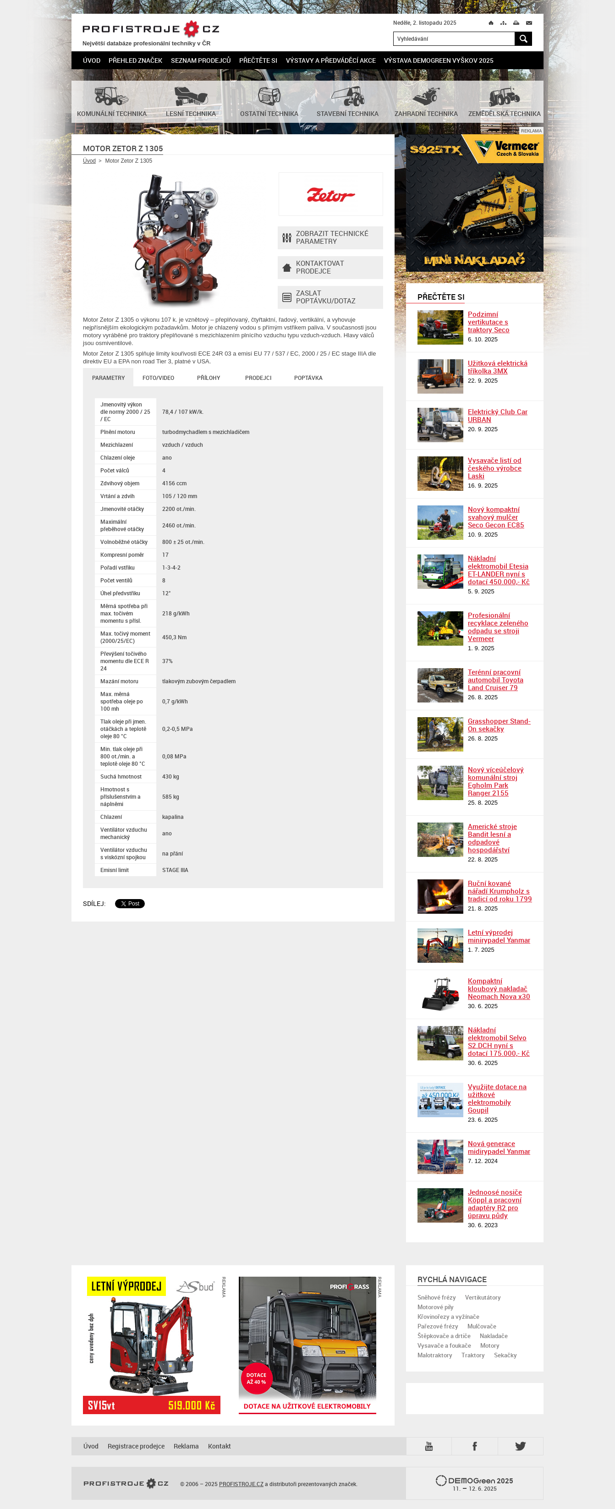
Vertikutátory (483, 1297)
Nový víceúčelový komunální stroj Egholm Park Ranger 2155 (496, 781)
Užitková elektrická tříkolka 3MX (497, 366)
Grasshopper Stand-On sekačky (499, 724)
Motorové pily (435, 1307)
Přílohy (208, 377)
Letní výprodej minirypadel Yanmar (499, 935)
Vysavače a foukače (444, 1345)
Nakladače (494, 1336)
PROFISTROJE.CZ (150, 29)
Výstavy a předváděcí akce (331, 60)
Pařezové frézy (437, 1326)
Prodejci (258, 377)
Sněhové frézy (436, 1297)
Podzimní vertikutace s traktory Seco (489, 321)
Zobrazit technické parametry (325, 237)
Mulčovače (481, 1326)
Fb (476, 1446)
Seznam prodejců (201, 60)
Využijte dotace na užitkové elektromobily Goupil (497, 1098)
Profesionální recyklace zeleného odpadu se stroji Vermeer (498, 626)
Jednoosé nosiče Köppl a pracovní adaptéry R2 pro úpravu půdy (495, 1203)
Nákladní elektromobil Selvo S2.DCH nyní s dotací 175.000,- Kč (499, 1041)
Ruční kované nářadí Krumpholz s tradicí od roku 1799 (500, 890)
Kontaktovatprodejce (313, 267)
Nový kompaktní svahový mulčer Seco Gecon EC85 (496, 517)
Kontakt (219, 1446)
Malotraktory (434, 1355)
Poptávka (308, 377)
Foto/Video (158, 377)
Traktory (473, 1355)
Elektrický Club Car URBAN (497, 415)
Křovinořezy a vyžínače (448, 1316)
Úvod (91, 60)
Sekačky (505, 1355)
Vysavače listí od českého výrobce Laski (495, 467)
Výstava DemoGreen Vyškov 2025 (439, 60)
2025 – (474, 1484)
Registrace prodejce (136, 1446)
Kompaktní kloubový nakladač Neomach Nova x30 (499, 988)
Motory (490, 1345)
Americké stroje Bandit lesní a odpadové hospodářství (492, 838)
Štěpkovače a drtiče (444, 1336)
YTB (431, 1446)
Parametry (108, 377)
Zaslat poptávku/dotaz (319, 297)
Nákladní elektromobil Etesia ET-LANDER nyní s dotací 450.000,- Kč (499, 570)
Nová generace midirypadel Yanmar (499, 1147)
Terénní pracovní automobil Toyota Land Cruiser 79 (495, 679)
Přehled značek (135, 60)
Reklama (186, 1446)
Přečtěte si (258, 60)
